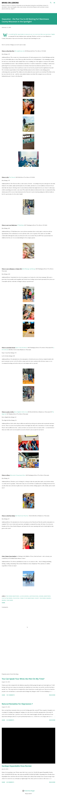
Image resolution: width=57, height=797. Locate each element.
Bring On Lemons (10, 2)
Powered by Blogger (28, 790)
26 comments (10, 782)
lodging (41, 596)
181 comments (10, 695)
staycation (16, 598)
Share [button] (3, 602)
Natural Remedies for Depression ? (17, 704)
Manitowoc (47, 596)
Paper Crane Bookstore (21, 347)
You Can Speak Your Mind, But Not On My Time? (23, 679)
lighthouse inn (33, 596)
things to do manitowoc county (29, 598)
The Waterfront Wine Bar (21, 515)
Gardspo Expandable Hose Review (17, 766)
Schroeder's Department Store (18, 475)
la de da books (24, 596)
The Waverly (12, 177)
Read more (52, 695)
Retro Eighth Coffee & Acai (21, 412)
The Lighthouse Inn (20, 51)
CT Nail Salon (20, 225)
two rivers (43, 598)
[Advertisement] (28, 658)
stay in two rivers (7, 598)
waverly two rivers (7, 600)
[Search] (51, 3)
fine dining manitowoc (12, 596)
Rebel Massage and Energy (29, 269)
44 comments (10, 720)
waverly (48, 598)
